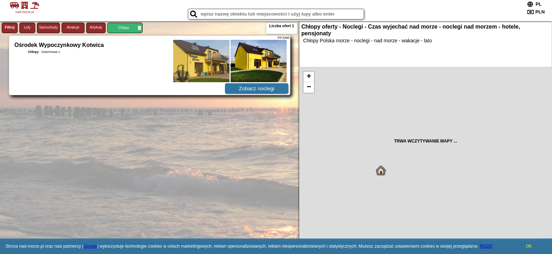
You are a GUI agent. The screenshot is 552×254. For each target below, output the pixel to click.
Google (90, 246)
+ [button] (309, 77)
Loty (27, 27)
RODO (486, 246)
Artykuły (96, 27)
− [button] (309, 87)
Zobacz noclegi (257, 88)
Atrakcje (73, 27)
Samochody (48, 27)
